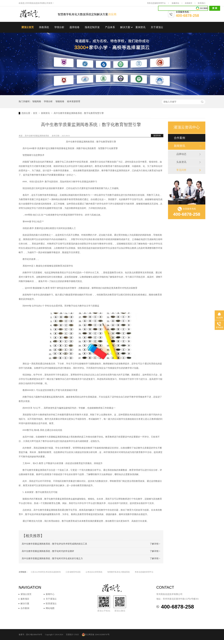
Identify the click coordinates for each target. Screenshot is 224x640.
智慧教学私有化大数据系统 (118, 572)
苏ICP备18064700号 (34, 634)
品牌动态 (181, 154)
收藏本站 (175, 3)
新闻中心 (50, 594)
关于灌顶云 (157, 27)
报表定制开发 (92, 27)
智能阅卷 (36, 101)
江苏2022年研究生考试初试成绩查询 (46, 572)
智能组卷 (60, 101)
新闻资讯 (45, 113)
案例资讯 (140, 27)
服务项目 (25, 599)
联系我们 (201, 3)
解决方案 (125, 27)
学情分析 (59, 27)
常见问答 (181, 170)
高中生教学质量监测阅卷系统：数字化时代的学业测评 (48, 551)
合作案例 (179, 137)
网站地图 (50, 608)
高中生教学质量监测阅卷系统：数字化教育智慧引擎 (79, 113)
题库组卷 (74, 27)
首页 (35, 113)
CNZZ (76, 634)
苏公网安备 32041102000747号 (96, 634)
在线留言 (188, 3)
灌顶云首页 (27, 27)
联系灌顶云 (51, 603)
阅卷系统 (44, 27)
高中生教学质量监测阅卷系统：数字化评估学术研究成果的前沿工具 (54, 544)
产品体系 (110, 27)
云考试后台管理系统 (94, 572)
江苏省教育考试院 (73, 572)
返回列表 (157, 135)
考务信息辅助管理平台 (156, 3)
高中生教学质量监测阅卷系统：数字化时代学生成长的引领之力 (52, 558)
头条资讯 (181, 162)
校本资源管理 (73, 101)
